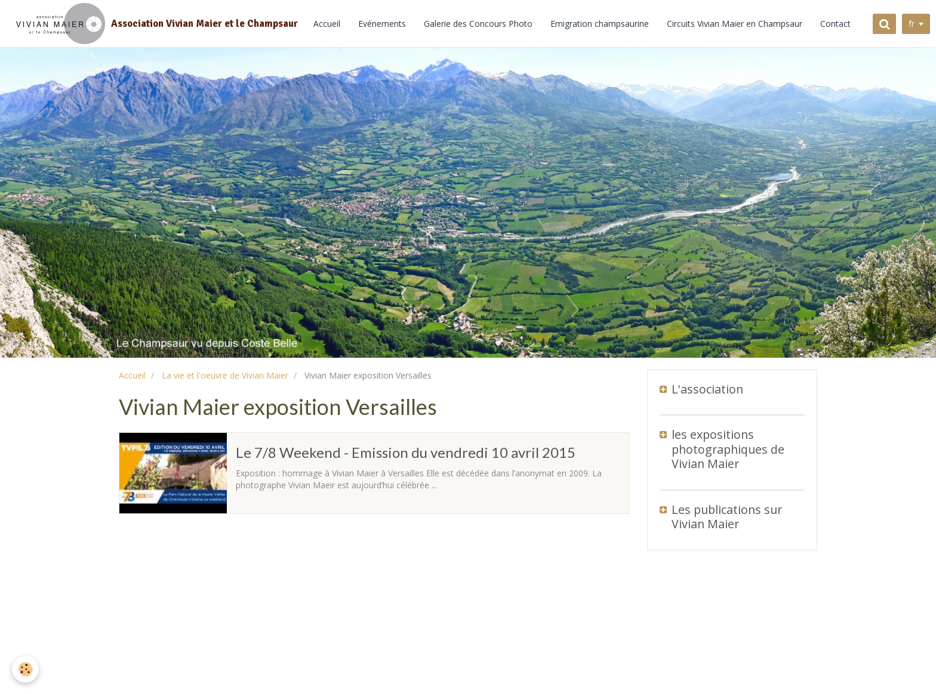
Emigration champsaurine (599, 23)
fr (912, 23)
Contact (835, 23)
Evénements (382, 23)
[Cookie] (25, 669)
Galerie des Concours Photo (478, 23)
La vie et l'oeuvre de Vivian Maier (225, 375)
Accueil (326, 23)
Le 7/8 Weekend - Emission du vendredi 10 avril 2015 (405, 452)
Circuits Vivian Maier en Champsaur (734, 23)
